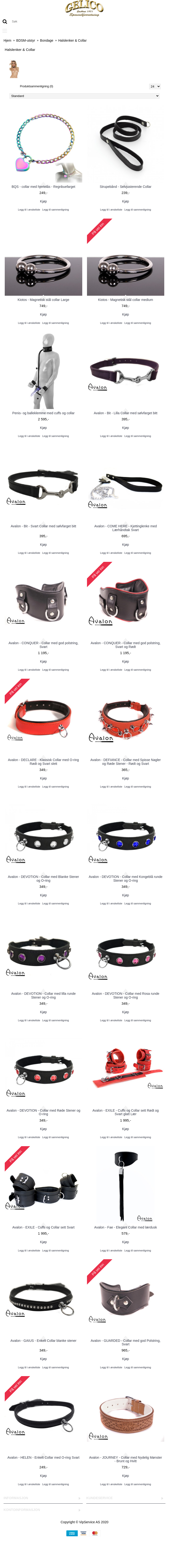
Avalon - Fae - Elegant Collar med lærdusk (125, 1227)
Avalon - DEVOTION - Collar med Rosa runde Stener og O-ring (125, 995)
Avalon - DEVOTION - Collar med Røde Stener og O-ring (43, 1112)
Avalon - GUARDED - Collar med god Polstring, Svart (125, 1342)
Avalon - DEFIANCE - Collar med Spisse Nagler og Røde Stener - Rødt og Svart (125, 761)
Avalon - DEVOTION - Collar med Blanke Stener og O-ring (43, 878)
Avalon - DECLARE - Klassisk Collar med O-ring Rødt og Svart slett (43, 761)
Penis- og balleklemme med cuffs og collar (43, 413)
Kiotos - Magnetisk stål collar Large (43, 300)
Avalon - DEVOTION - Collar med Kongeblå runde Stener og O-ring (125, 878)
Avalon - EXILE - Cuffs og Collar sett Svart (43, 1227)
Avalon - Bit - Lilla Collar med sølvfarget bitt (125, 413)
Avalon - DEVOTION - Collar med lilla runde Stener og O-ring (43, 995)
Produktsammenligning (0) (36, 86)
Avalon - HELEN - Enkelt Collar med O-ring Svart (43, 1457)
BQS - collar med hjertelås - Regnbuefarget (43, 187)
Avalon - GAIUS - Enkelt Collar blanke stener (43, 1341)
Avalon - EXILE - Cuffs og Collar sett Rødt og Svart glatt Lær (125, 1112)
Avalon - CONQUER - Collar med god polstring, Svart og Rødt (125, 644)
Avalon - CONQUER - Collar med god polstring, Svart (43, 644)
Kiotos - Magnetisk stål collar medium (125, 300)
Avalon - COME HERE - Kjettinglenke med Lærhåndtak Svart (125, 528)
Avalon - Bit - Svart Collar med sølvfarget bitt (43, 526)
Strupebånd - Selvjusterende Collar (125, 187)
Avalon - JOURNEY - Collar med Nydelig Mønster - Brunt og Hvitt (125, 1459)
